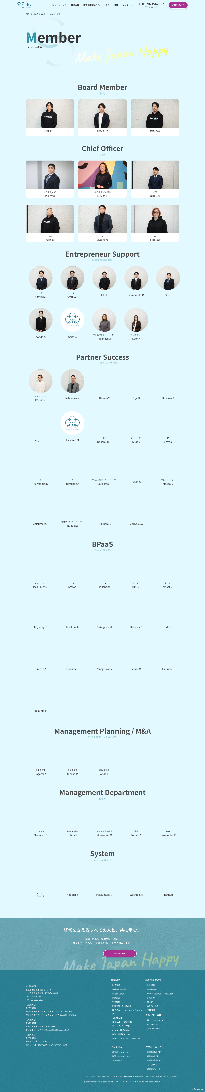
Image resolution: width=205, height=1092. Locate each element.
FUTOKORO (152, 1064)
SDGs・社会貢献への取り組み (160, 993)
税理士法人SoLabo (155, 1020)
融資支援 (116, 985)
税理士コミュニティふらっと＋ (126, 1038)
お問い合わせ (178, 5)
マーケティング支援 (121, 1026)
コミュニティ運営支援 (122, 1021)
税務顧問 (116, 1001)
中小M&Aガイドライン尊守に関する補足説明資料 (141, 1081)
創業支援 (116, 997)
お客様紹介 (117, 1060)
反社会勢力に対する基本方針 (167, 1076)
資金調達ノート (154, 1068)
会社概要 (151, 985)
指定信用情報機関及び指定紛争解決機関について (102, 1081)
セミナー (151, 1001)
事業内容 (75, 5)
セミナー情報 (112, 5)
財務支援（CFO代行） (122, 1005)
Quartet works (153, 1028)
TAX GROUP (152, 1024)
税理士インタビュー (121, 1056)
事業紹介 (115, 980)
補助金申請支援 (119, 989)
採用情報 (151, 1010)
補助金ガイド (153, 1056)
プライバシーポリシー (92, 1076)
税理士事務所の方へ (92, 5)
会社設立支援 (118, 993)
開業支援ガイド (154, 1060)
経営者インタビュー (121, 1052)
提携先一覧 (152, 989)
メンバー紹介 (153, 1005)
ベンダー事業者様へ (121, 1030)
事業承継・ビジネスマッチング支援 (127, 1012)
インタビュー (128, 5)
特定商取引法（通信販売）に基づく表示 (139, 1076)
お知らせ (151, 997)
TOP (27, 14)
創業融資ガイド (154, 1052)
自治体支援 (117, 1017)
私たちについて (59, 5)
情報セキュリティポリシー (112, 1076)
